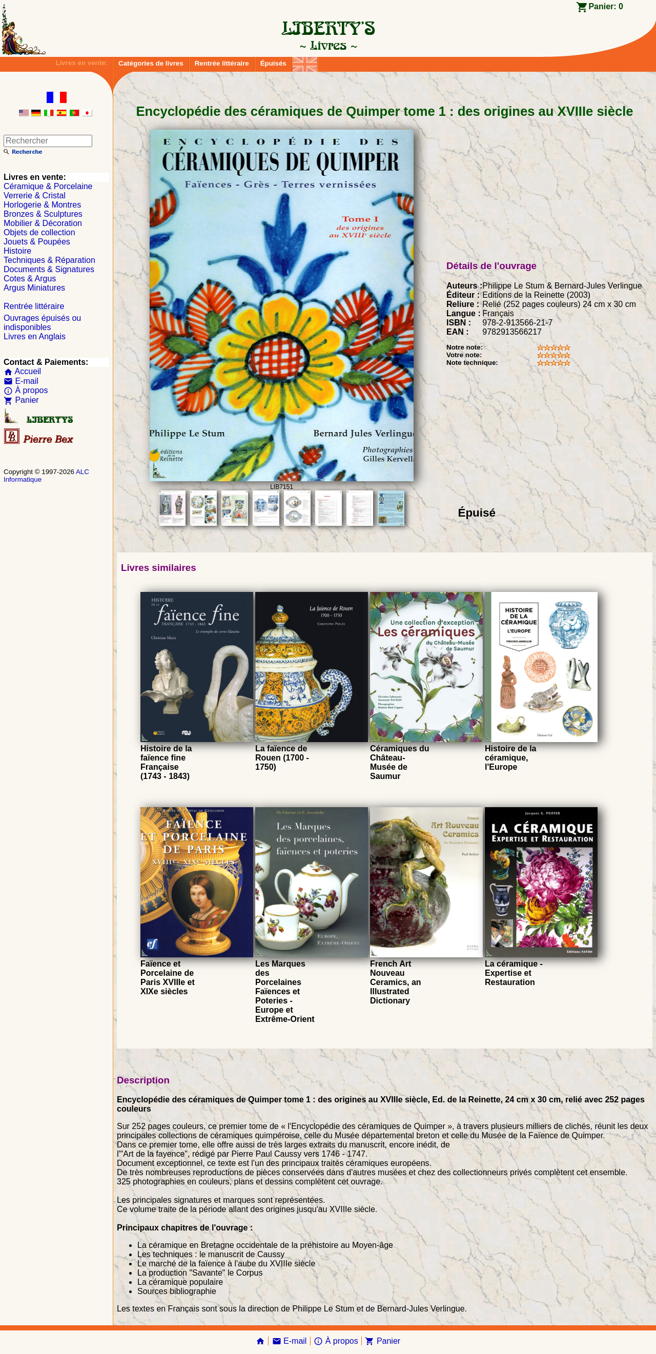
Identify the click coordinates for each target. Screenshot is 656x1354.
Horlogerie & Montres (42, 204)
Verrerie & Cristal (35, 195)
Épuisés (273, 63)
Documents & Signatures (49, 269)
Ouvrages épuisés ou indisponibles (42, 323)
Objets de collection (39, 232)
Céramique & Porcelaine (48, 186)
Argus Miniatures (34, 287)
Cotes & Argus (30, 278)
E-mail (21, 381)
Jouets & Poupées (37, 241)
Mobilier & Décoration (43, 223)
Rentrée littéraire (222, 63)
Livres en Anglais (35, 336)
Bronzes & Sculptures (43, 214)
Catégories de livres (150, 63)
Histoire (17, 251)
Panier (21, 400)
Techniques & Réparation (49, 260)
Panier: (605, 6)
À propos (26, 390)
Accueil (22, 371)
